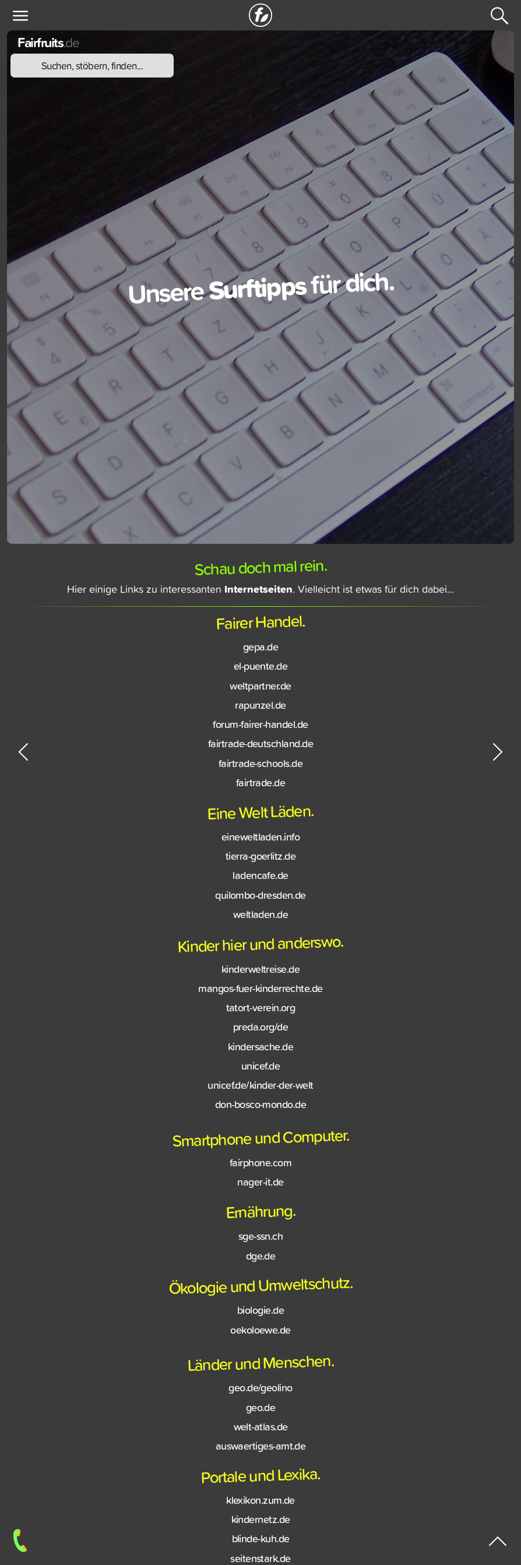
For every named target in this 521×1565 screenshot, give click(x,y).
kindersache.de (260, 1048)
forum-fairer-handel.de (260, 726)
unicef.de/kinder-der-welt (260, 1087)
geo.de (261, 1410)
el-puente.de (261, 668)
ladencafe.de (260, 877)
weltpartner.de (260, 688)
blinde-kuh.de (261, 1541)
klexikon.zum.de (260, 1502)
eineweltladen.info (260, 839)
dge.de (261, 1257)
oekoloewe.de (260, 1331)
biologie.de (260, 1312)
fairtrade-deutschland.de (260, 746)
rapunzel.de (260, 707)
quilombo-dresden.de (260, 897)
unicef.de (260, 1068)
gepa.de (260, 649)
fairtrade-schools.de (260, 765)
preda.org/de (260, 1029)
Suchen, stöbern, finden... (92, 65)
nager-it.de (260, 1184)
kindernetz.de (260, 1521)
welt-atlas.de (261, 1429)
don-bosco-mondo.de (260, 1106)
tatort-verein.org (260, 1010)
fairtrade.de (261, 785)
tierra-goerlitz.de (260, 858)
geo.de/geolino (260, 1390)
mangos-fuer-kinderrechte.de (260, 990)
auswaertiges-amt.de (261, 1448)
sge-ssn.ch (260, 1238)
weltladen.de (260, 916)
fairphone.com (260, 1165)
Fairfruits (48, 42)
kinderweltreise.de (260, 971)
